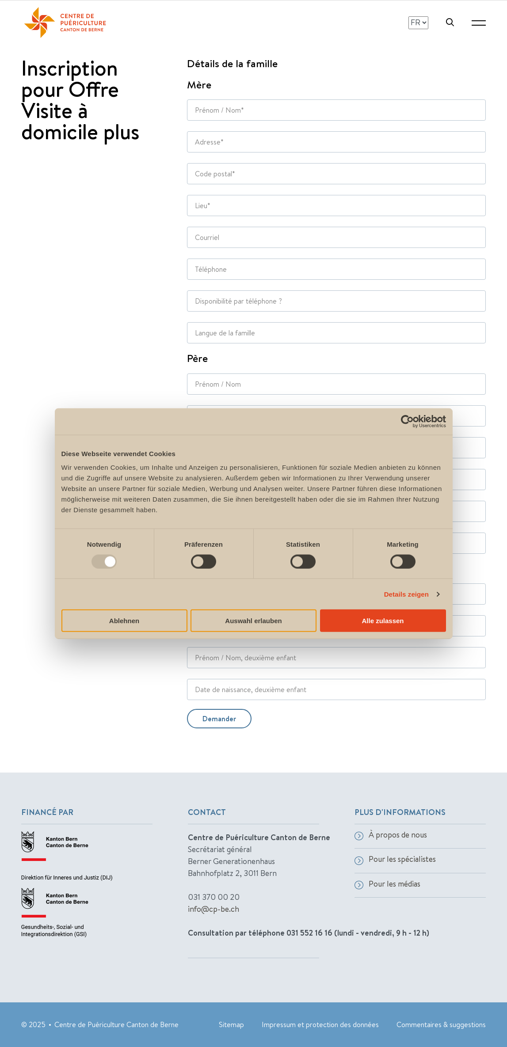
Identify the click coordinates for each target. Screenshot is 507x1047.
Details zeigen (406, 594)
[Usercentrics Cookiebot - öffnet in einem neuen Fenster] (407, 421)
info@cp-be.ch (213, 908)
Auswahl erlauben (253, 620)
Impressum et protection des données (320, 1024)
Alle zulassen (383, 620)
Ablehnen (124, 620)
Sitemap (231, 1024)
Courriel (207, 237)
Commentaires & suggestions (441, 1024)
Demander (219, 718)
